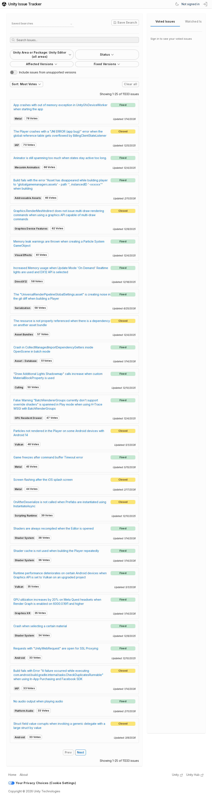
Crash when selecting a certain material (40, 626)
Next (80, 752)
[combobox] (43, 24)
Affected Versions (42, 64)
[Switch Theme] (177, 4)
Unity (177, 775)
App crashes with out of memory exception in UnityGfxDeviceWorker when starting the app (60, 107)
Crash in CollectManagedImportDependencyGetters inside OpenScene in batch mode (53, 349)
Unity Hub (195, 775)
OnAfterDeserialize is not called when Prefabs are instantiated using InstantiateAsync (59, 504)
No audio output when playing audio (38, 701)
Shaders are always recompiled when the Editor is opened (53, 528)
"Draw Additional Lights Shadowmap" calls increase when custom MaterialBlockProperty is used (57, 376)
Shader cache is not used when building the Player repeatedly (56, 550)
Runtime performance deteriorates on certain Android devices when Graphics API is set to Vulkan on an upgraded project (60, 575)
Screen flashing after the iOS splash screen (43, 479)
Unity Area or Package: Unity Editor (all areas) (42, 54)
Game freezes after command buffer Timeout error (48, 457)
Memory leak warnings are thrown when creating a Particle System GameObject (58, 243)
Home (12, 774)
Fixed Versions (107, 64)
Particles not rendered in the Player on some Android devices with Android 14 (58, 433)
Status (107, 54)
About (24, 774)
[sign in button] (205, 4)
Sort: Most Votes (26, 84)
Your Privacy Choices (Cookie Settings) (42, 783)
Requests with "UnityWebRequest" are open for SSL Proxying (55, 648)
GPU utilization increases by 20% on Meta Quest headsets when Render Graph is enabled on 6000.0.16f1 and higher (57, 601)
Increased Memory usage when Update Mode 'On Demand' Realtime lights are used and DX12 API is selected (60, 270)
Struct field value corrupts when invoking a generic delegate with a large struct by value (59, 725)
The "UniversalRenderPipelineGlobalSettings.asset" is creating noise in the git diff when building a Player (61, 296)
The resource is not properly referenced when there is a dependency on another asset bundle (61, 323)
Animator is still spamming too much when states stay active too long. (60, 158)
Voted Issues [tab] (165, 21)
